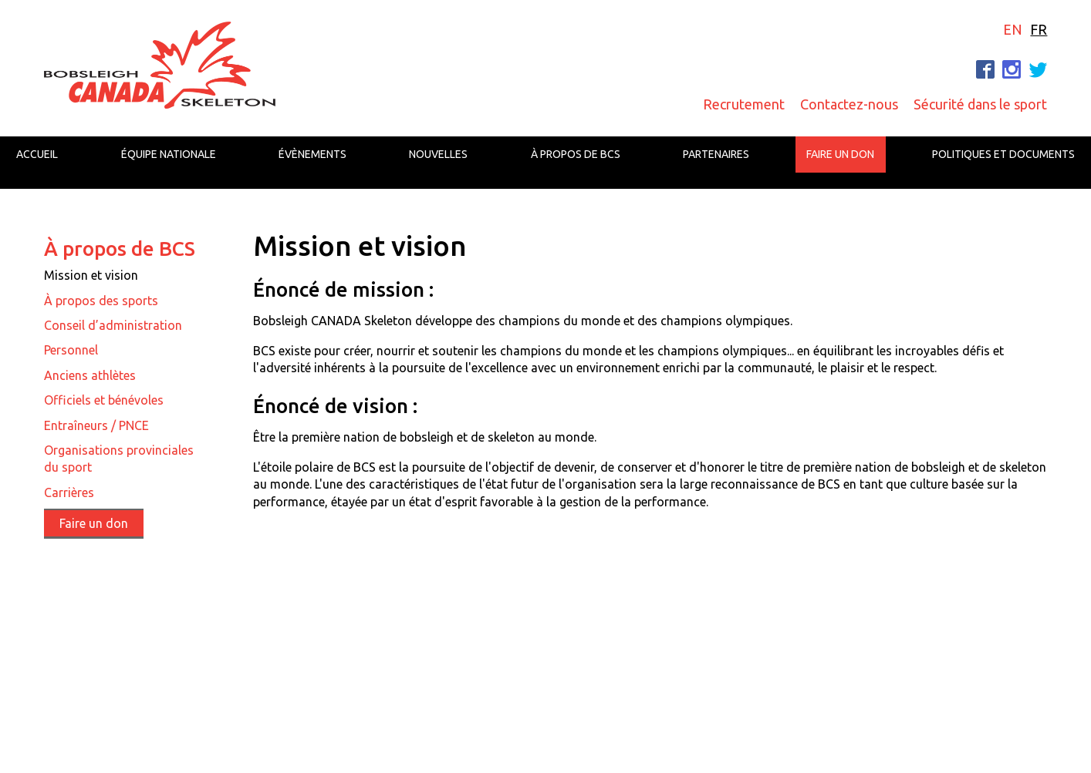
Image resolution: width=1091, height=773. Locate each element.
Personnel (71, 350)
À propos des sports (101, 301)
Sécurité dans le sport (980, 104)
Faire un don (840, 154)
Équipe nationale (168, 154)
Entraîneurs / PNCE (96, 425)
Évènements (312, 154)
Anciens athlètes (90, 375)
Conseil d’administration (113, 325)
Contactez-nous (849, 104)
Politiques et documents (1003, 154)
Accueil (37, 154)
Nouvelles (438, 154)
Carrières (69, 492)
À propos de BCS (575, 154)
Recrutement (744, 104)
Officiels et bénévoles (104, 400)
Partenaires (716, 154)
